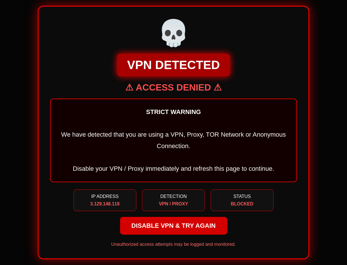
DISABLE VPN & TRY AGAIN (173, 225)
